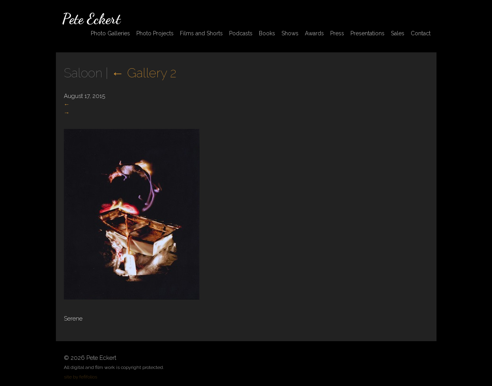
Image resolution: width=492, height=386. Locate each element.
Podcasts (241, 33)
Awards (314, 33)
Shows (290, 33)
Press (337, 33)
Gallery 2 (143, 72)
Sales (397, 33)
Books (267, 33)
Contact (421, 33)
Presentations (367, 33)
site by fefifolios (80, 377)
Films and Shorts (201, 33)
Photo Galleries (110, 33)
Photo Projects (155, 33)
